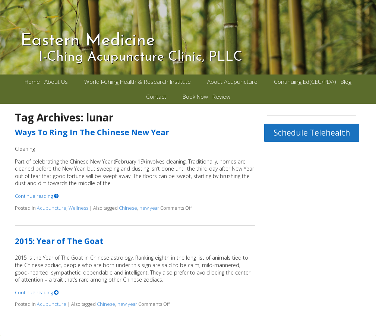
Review (221, 97)
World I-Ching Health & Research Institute (137, 82)
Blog (346, 82)
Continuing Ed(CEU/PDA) (305, 82)
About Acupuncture (232, 82)
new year (149, 208)
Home (32, 82)
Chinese (128, 208)
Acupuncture (51, 208)
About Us (56, 82)
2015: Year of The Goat (59, 241)
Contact (156, 97)
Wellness (78, 208)
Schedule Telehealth (312, 132)
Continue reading (37, 196)
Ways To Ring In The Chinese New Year (92, 132)
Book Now (195, 97)
